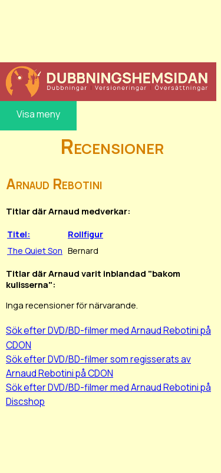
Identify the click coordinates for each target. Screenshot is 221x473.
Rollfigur (85, 234)
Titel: (18, 234)
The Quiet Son (34, 250)
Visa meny (38, 114)
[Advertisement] (108, 29)
